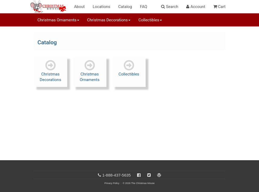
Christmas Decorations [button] (108, 20)
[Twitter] (149, 175)
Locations (101, 6)
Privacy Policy (111, 183)
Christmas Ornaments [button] (58, 20)
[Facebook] (139, 175)
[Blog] (159, 175)
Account (195, 6)
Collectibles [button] (150, 20)
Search (169, 6)
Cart (219, 6)
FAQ (143, 6)
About (79, 6)
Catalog (125, 6)
